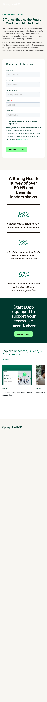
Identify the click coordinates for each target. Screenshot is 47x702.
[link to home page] (11, 4)
